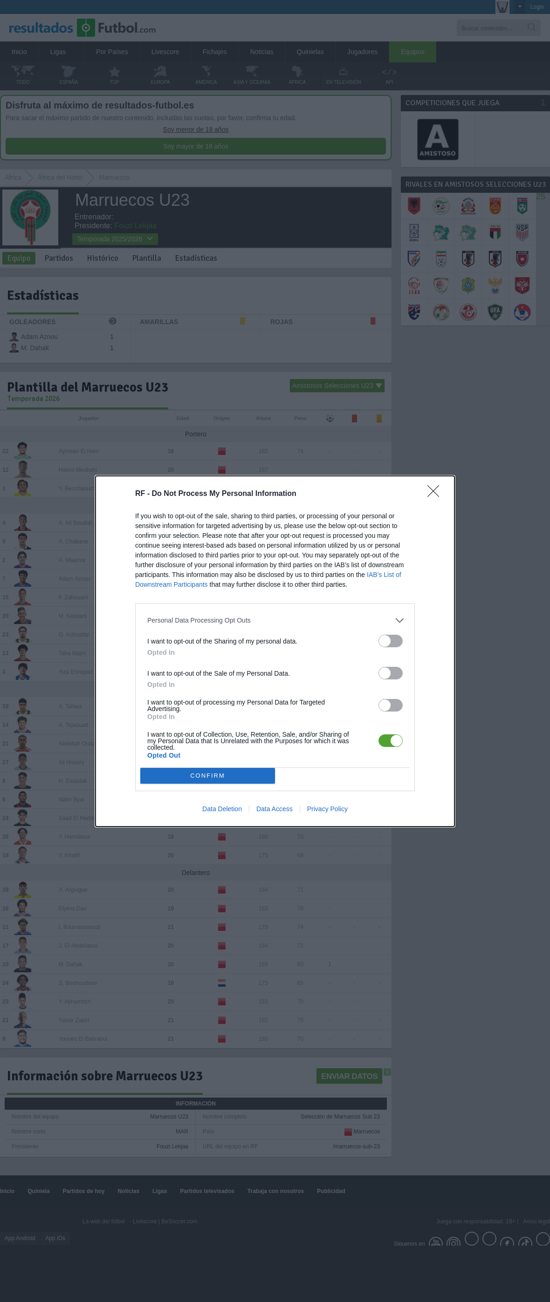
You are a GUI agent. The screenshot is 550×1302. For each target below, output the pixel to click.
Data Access (274, 809)
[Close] (436, 494)
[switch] (390, 641)
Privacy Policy (327, 809)
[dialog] (275, 651)
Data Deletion (222, 809)
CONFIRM (207, 775)
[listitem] (275, 620)
